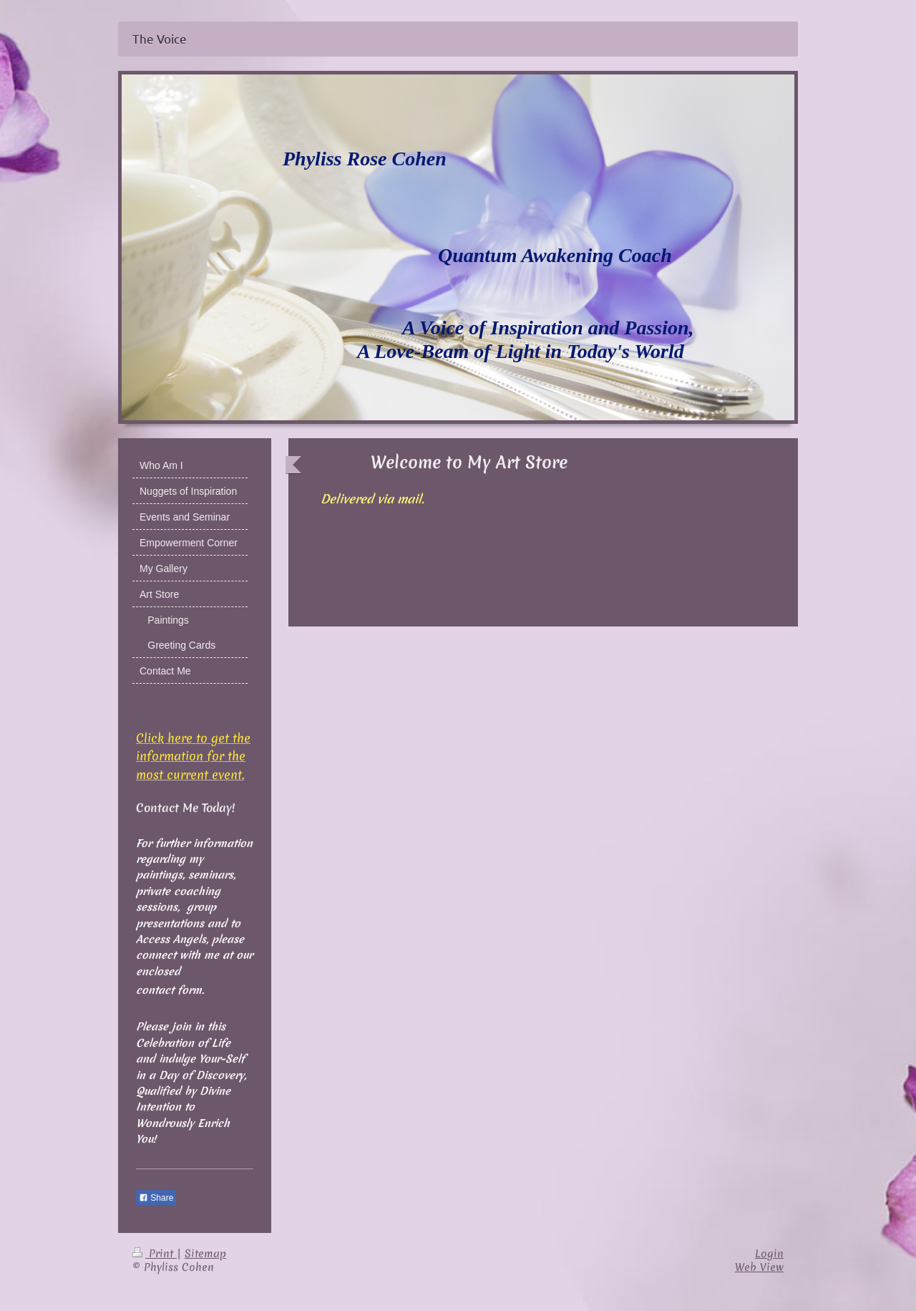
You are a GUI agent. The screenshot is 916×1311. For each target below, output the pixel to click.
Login (769, 1254)
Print (154, 1254)
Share (156, 1198)
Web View (759, 1267)
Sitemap (205, 1254)
